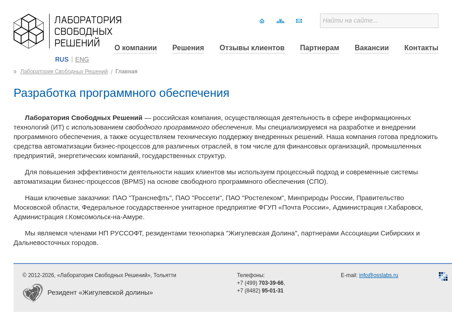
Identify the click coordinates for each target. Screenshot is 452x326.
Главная (126, 71)
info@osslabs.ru (378, 275)
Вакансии (372, 48)
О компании (135, 48)
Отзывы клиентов (252, 48)
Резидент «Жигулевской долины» (100, 292)
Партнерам (319, 48)
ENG (82, 59)
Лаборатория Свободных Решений (64, 71)
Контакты (421, 48)
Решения (188, 48)
